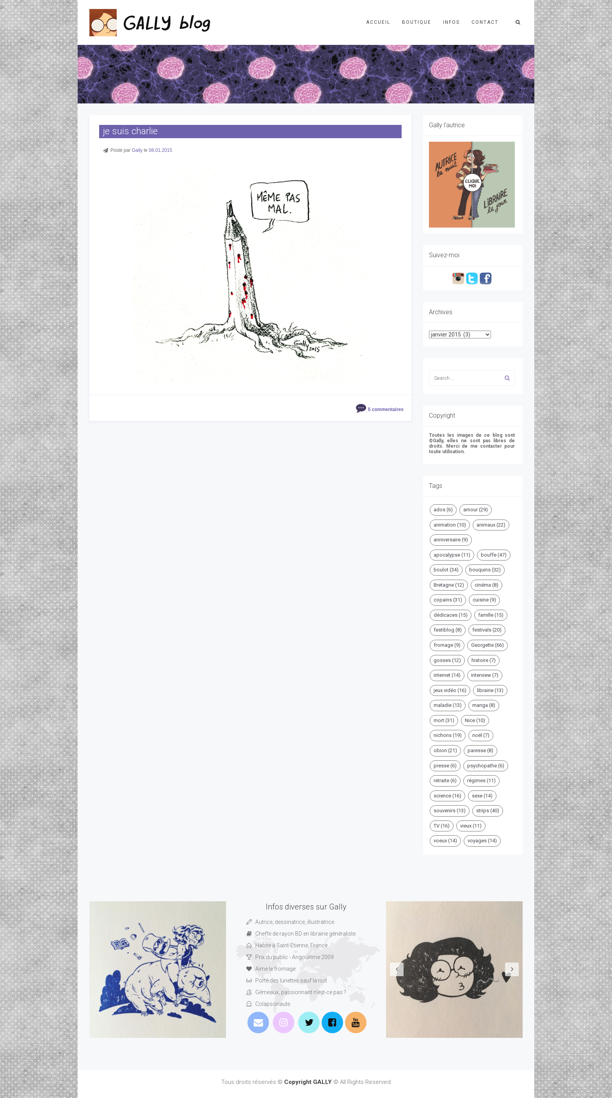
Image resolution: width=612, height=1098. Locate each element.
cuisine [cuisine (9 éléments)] (484, 600)
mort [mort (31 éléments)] (444, 720)
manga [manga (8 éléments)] (483, 705)
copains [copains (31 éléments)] (448, 600)
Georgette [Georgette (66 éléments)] (487, 645)
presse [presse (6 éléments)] (445, 766)
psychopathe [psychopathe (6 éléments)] (485, 766)
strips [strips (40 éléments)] (487, 810)
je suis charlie (130, 131)
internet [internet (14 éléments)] (447, 675)
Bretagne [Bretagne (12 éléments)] (449, 585)
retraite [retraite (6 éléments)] (445, 780)
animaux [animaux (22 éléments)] (491, 525)
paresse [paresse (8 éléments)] (480, 750)
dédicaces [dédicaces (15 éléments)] (451, 615)
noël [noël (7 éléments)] (480, 735)
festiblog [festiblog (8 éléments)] (448, 630)
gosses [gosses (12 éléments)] (447, 660)
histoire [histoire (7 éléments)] (483, 660)
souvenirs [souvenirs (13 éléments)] (450, 810)
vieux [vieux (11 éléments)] (471, 826)
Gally (137, 150)
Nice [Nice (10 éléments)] (475, 720)
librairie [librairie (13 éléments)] (490, 690)
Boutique (416, 22)
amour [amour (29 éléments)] (475, 510)
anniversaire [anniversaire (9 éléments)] (451, 540)
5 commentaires (386, 409)
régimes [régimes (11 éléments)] (481, 780)
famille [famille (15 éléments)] (490, 615)
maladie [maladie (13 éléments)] (448, 705)
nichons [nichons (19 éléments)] (448, 735)
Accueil (378, 22)
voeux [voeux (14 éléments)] (445, 841)
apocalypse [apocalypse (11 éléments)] (452, 555)
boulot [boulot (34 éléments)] (446, 570)
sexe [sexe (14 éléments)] (482, 796)
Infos (451, 22)
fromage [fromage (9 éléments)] (447, 645)
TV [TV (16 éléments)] (442, 826)
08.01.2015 (160, 150)
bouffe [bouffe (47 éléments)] (494, 555)
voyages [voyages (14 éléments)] (482, 841)
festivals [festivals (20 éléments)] (487, 630)
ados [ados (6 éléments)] (443, 510)
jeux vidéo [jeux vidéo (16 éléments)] (450, 690)
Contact (484, 22)
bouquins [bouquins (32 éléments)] (485, 570)
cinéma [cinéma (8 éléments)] (486, 585)
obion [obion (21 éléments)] (445, 750)
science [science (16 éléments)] (447, 796)
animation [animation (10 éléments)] (450, 525)
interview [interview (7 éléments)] (484, 675)
